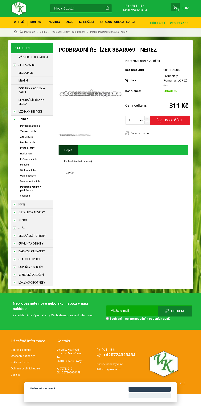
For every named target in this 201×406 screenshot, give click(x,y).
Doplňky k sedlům (30, 279)
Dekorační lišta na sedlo (31, 114)
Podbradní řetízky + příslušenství (68, 44)
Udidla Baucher (28, 188)
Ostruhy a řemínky (31, 224)
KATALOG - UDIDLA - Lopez (132, 23)
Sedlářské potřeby (32, 247)
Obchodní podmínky (23, 368)
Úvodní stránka (24, 44)
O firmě (20, 23)
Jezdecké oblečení (31, 287)
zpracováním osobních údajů (149, 331)
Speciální (25, 208)
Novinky (61, 23)
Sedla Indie (25, 84)
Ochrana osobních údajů (25, 380)
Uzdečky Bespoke (30, 123)
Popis (68, 162)
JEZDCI (22, 232)
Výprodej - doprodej (33, 69)
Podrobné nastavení (42, 388)
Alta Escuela (27, 149)
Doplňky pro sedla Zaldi (31, 102)
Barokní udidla (27, 154)
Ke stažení (98, 23)
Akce (79, 23)
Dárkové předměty (31, 263)
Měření (23, 92)
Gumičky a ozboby (30, 255)
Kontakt (40, 23)
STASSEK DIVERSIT (30, 271)
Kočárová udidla (28, 171)
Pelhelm (24, 177)
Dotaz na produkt (140, 145)
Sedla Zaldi (26, 77)
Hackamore (26, 166)
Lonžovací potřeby (31, 294)
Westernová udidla (30, 193)
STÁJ (21, 240)
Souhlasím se (138, 331)
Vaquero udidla (28, 143)
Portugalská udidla (30, 138)
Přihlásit (157, 35)
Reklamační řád (20, 374)
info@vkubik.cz (111, 381)
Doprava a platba (21, 362)
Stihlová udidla (28, 182)
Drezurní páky (27, 160)
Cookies (15, 386)
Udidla (43, 44)
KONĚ (21, 216)
